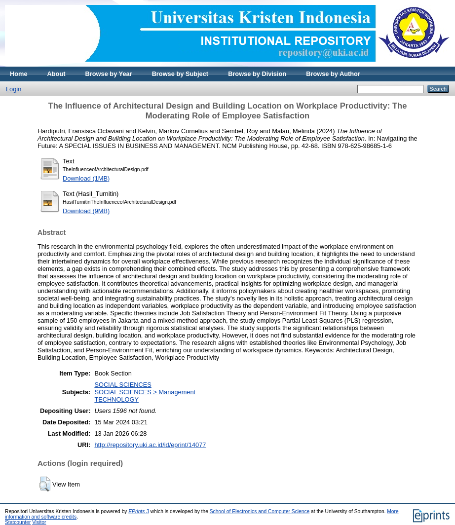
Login (13, 89)
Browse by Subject (180, 73)
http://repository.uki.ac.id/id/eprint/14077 (150, 445)
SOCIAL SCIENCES (122, 384)
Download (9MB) (86, 211)
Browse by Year (108, 73)
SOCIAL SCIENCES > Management (144, 392)
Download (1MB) (86, 178)
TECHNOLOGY (116, 399)
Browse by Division (257, 73)
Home (19, 73)
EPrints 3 (138, 511)
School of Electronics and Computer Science (260, 511)
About (56, 73)
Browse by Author (333, 73)
